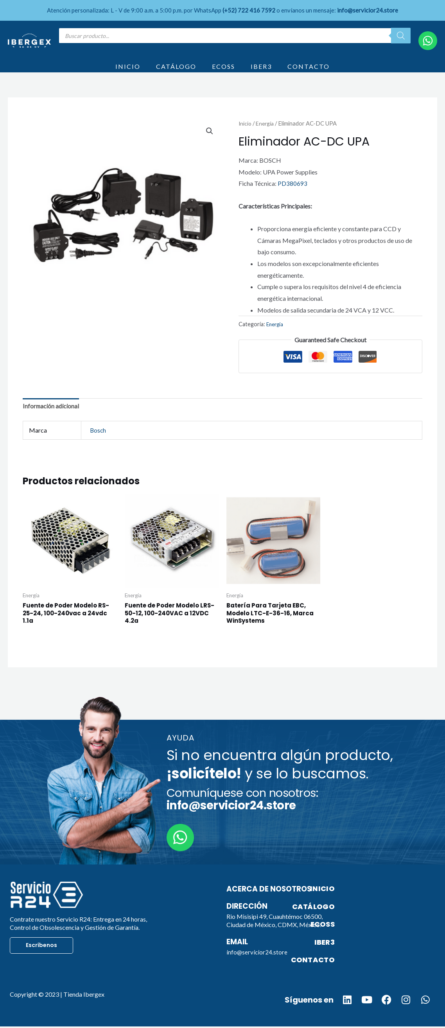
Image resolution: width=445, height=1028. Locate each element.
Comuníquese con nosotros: (242, 812)
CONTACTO (308, 71)
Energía (266, 133)
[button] (209, 142)
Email (237, 954)
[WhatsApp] (427, 40)
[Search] (401, 35)
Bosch (98, 441)
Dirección (248, 919)
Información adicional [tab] (52, 417)
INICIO (127, 71)
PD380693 (292, 193)
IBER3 (261, 71)
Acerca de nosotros (271, 902)
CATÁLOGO (176, 71)
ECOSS (223, 71)
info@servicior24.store (257, 965)
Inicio (245, 133)
